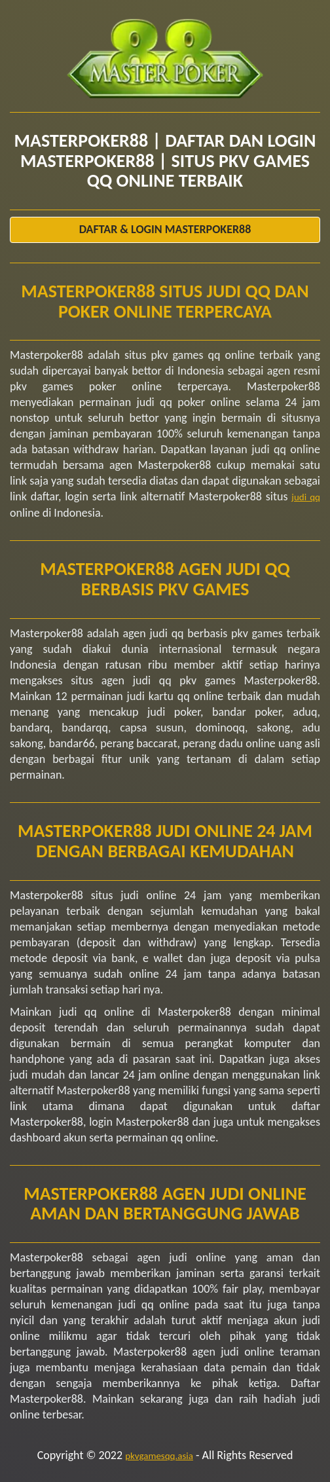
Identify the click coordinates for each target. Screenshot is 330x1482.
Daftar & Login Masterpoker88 (165, 229)
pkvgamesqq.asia (159, 1456)
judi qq (305, 497)
